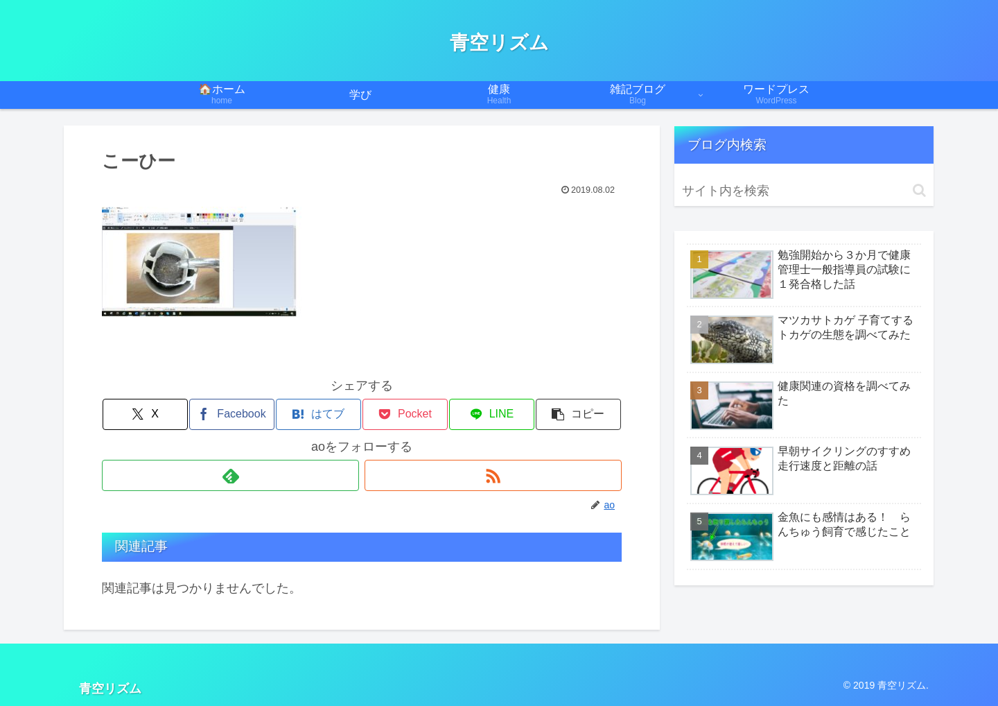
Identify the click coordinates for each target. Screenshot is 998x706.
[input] (804, 191)
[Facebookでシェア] (232, 414)
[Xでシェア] (145, 414)
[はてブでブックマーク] (318, 414)
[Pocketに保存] (405, 414)
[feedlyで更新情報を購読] (230, 475)
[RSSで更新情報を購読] (493, 475)
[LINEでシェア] (492, 414)
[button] (578, 414)
